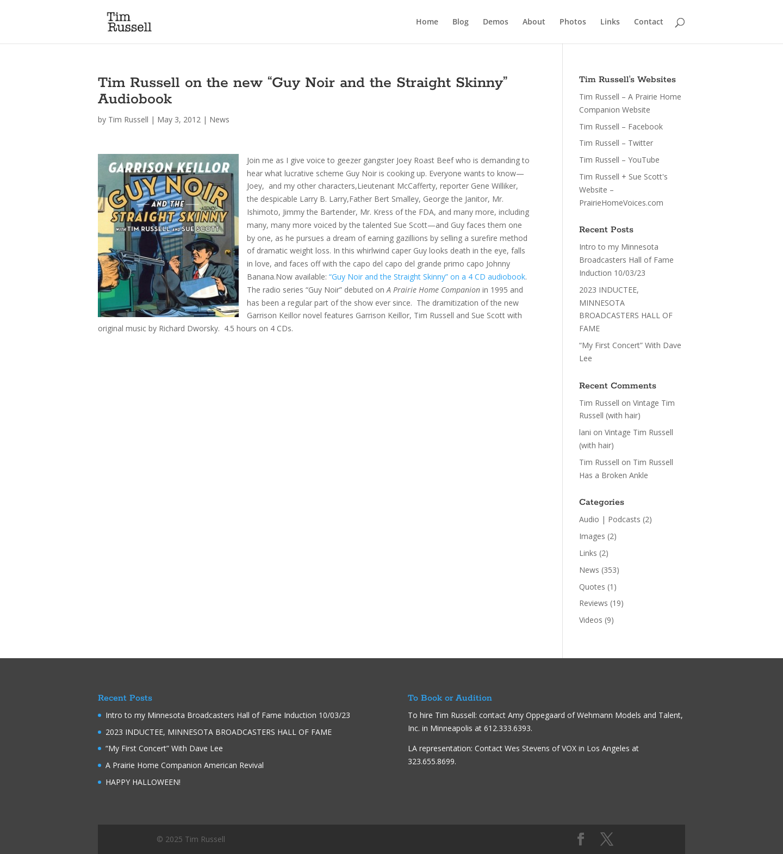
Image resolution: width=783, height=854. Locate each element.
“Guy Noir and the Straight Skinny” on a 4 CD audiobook (427, 276)
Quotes (592, 586)
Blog (460, 22)
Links (610, 22)
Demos (495, 22)
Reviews (593, 603)
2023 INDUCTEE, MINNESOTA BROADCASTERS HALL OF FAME (218, 732)
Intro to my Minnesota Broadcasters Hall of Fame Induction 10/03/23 (626, 260)
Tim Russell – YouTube (619, 159)
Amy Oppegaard (536, 715)
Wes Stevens (527, 748)
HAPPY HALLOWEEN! (143, 782)
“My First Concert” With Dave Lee (164, 748)
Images (592, 536)
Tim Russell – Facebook (621, 126)
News (219, 119)
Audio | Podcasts (610, 519)
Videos (590, 620)
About (534, 22)
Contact (648, 22)
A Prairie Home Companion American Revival (184, 765)
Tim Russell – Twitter (616, 143)
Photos (573, 22)
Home (427, 22)
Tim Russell (128, 119)
